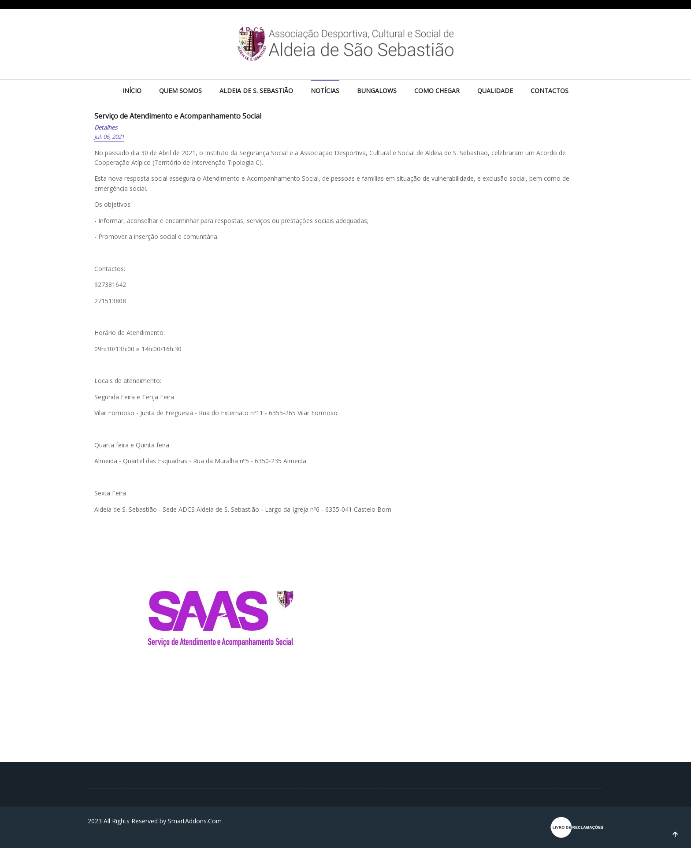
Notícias (325, 90)
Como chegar (437, 90)
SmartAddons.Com (195, 821)
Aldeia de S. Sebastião (256, 90)
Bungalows (377, 90)
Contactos (549, 90)
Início (132, 90)
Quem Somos (180, 90)
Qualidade (495, 90)
